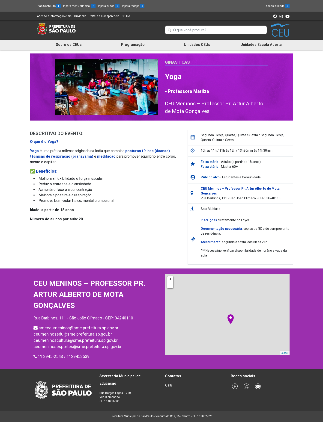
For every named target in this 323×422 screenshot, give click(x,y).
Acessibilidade (278, 6)
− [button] (170, 285)
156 (170, 385)
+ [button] (170, 279)
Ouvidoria (80, 16)
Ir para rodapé (133, 6)
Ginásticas (177, 62)
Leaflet (284, 352)
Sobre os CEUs (69, 44)
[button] (105, 171)
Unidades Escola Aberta (261, 44)
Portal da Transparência (104, 16)
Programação (133, 44)
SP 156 (126, 16)
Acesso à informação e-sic (54, 16)
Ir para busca (109, 6)
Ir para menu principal (79, 6)
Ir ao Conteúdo (49, 6)
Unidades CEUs (197, 44)
